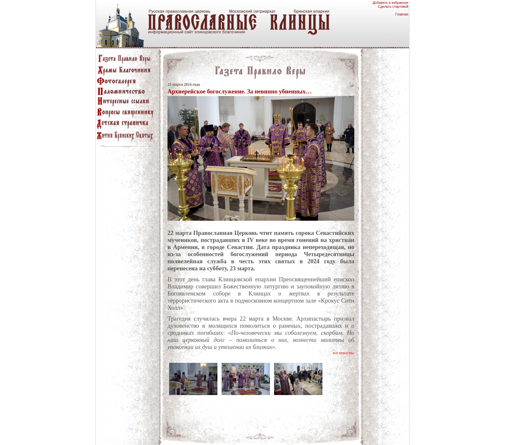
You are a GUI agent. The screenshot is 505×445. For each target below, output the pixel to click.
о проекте (349, 435)
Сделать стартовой (393, 6)
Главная (401, 14)
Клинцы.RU (370, 435)
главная (132, 435)
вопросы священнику (321, 435)
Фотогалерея (226, 435)
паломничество (253, 435)
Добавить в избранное (390, 3)
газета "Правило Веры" (160, 435)
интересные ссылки (284, 435)
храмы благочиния (197, 435)
